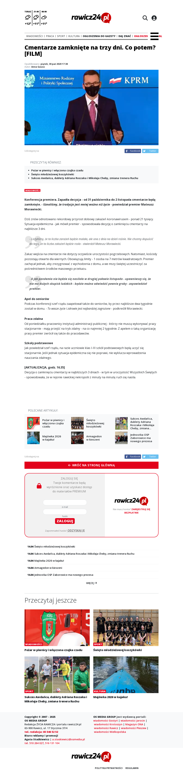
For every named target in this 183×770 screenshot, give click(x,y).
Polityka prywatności (109, 768)
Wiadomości (32, 190)
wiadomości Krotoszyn (108, 724)
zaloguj (65, 521)
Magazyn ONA (134, 724)
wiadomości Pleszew (133, 728)
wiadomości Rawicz (106, 728)
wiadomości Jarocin (133, 720)
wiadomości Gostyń (105, 720)
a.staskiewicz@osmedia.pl (68, 739)
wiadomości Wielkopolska (110, 732)
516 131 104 (52, 743)
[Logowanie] (154, 17)
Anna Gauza (38, 66)
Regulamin (132, 768)
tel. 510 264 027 (34, 743)
